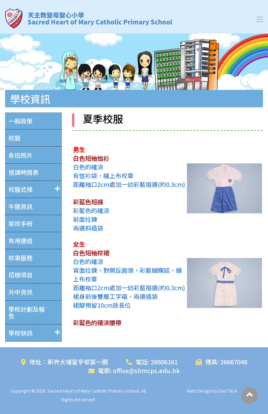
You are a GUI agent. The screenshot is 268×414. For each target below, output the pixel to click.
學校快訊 (20, 332)
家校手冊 (20, 223)
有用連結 (20, 240)
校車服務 (20, 257)
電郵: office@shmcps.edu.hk (134, 370)
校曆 (14, 138)
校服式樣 (20, 189)
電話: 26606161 (152, 361)
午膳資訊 (20, 206)
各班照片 (20, 155)
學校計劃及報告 (26, 312)
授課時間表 (23, 172)
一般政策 (20, 120)
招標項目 (20, 274)
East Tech (227, 390)
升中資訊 (20, 292)
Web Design (199, 390)
